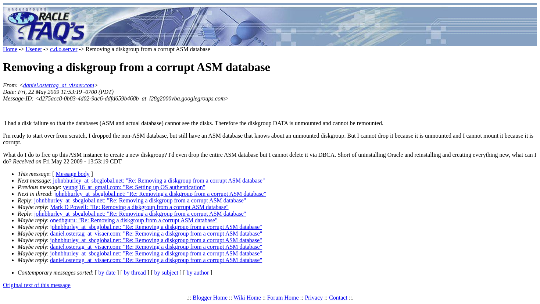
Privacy (314, 297)
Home (10, 49)
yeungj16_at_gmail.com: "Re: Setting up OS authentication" (134, 187)
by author (197, 272)
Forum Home (283, 297)
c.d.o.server (63, 49)
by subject (166, 272)
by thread (135, 272)
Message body (73, 174)
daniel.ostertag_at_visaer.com (58, 85)
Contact (338, 297)
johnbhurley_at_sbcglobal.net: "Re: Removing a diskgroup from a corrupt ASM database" (159, 180)
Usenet (33, 49)
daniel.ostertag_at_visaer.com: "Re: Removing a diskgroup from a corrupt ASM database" (156, 233)
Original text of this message (37, 285)
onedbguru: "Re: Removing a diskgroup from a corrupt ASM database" (133, 220)
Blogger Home (210, 297)
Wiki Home (247, 297)
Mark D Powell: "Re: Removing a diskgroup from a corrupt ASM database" (139, 207)
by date (107, 272)
